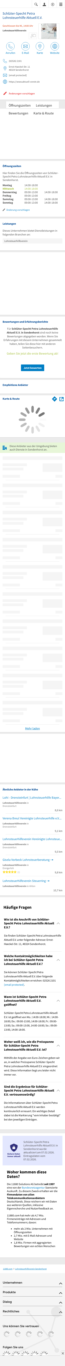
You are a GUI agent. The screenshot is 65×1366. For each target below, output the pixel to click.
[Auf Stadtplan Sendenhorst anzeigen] (61, 398)
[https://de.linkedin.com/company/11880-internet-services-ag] (34, 1355)
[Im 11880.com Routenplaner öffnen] (54, 398)
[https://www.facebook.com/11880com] (6, 1355)
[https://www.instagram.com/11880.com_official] (16, 1355)
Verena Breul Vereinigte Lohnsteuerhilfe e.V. (31, 818)
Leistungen (44, 105)
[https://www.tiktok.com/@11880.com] (25, 1355)
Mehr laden (32, 728)
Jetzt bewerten (33, 368)
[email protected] (14, 984)
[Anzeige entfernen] (62, 1353)
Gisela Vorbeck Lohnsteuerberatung (26, 860)
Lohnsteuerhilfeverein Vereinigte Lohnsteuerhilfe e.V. (32, 839)
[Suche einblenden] (36, 4)
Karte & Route (43, 113)
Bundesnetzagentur (33, 1187)
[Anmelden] (44, 4)
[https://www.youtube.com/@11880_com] (44, 1355)
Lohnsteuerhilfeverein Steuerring (24, 881)
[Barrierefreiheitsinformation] (52, 4)
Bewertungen (18, 113)
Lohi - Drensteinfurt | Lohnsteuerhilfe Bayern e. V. (32, 797)
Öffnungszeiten (20, 105)
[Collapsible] (58, 923)
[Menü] (60, 4)
